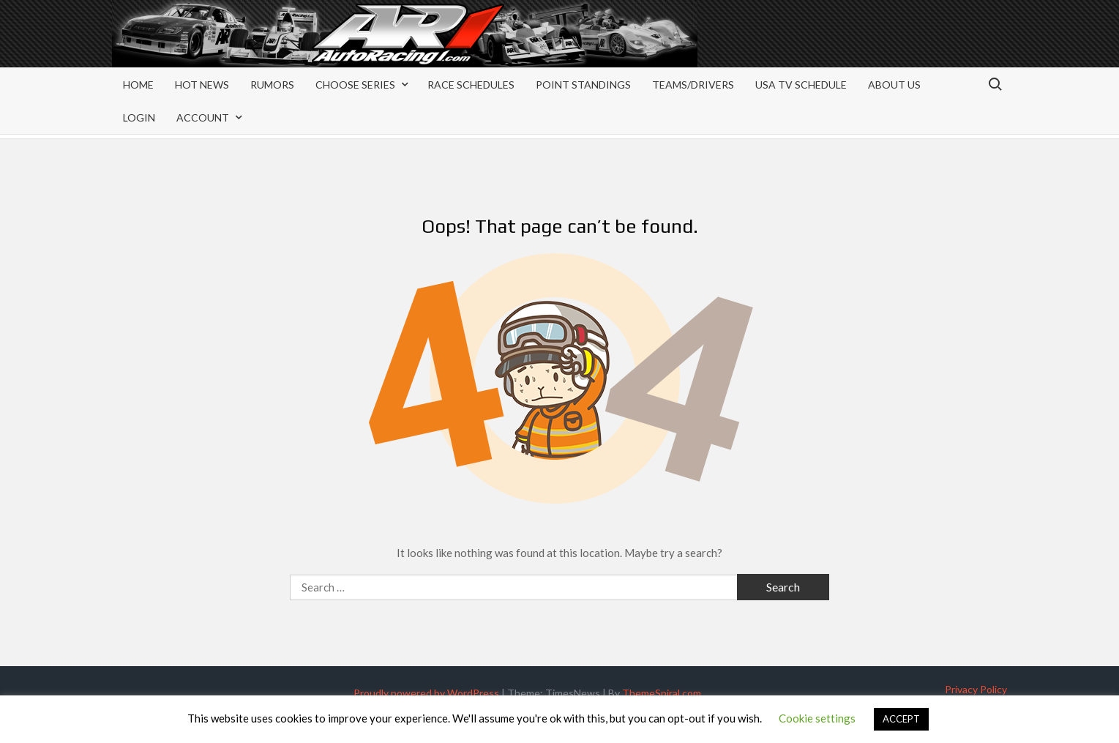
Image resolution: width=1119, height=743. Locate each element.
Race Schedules (470, 84)
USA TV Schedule (801, 84)
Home (138, 84)
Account (202, 117)
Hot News (202, 84)
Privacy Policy (976, 689)
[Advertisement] (890, 45)
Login (139, 117)
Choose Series (355, 84)
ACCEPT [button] (901, 719)
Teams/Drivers (693, 84)
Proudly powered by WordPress (426, 693)
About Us (894, 84)
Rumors (272, 84)
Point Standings (583, 84)
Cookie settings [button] (817, 718)
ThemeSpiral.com (661, 693)
